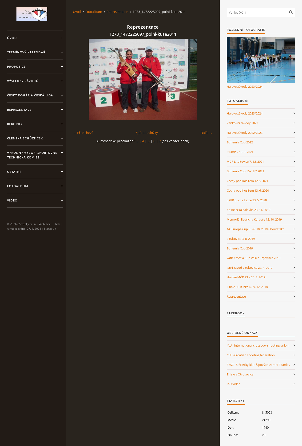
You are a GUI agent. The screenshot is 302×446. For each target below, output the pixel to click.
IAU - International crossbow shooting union (258, 345)
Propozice (16, 66)
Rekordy (15, 124)
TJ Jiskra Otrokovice (240, 374)
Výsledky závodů (23, 81)
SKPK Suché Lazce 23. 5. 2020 (247, 200)
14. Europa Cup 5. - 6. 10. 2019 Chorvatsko (256, 229)
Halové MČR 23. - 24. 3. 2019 (246, 277)
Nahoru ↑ (50, 229)
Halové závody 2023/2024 (244, 86)
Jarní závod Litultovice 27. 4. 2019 (249, 267)
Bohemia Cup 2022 (240, 142)
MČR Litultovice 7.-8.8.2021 (245, 161)
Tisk (57, 224)
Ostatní (14, 172)
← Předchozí (83, 132)
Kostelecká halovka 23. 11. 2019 (248, 210)
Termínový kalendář (26, 52)
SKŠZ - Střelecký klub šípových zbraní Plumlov (258, 365)
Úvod (12, 38)
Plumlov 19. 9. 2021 (240, 152)
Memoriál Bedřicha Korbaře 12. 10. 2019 (254, 219)
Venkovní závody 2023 (242, 123)
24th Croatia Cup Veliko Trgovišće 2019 (253, 258)
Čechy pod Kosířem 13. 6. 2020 (248, 190)
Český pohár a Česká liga (30, 95)
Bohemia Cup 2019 (240, 248)
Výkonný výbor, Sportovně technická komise (32, 154)
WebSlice (45, 224)
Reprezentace (19, 109)
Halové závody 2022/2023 (244, 132)
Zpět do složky (146, 132)
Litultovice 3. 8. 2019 (241, 239)
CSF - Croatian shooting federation (251, 355)
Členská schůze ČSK (25, 138)
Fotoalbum (17, 186)
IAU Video (233, 384)
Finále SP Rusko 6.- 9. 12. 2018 (247, 287)
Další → (207, 132)
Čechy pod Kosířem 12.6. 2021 (247, 181)
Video (12, 200)
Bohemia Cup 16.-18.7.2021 (245, 171)
